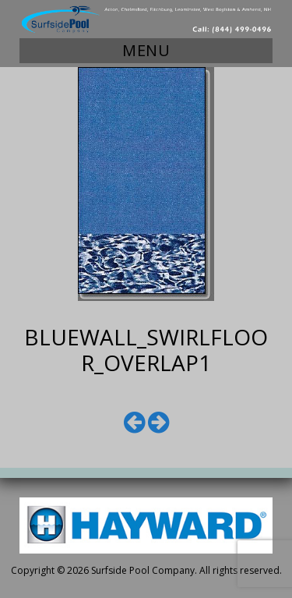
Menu (146, 50)
